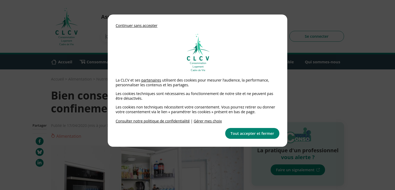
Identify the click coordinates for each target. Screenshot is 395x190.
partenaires (151, 80)
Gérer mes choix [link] (208, 121)
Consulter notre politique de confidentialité (153, 121)
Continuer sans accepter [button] (136, 25)
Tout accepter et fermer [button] (252, 133)
